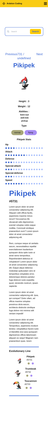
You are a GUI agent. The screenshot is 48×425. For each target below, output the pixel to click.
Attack (8, 151)
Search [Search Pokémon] (35, 31)
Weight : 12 (24, 106)
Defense (9, 159)
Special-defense (14, 173)
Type (24, 125)
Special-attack (13, 166)
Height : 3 (24, 101)
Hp (6, 144)
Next (39, 54)
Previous (11, 54)
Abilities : (24, 111)
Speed (8, 180)
